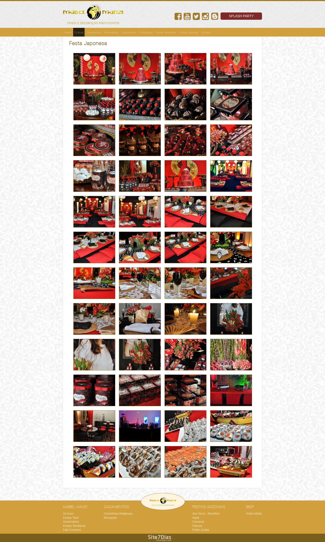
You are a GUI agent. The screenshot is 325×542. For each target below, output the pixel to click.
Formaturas (146, 32)
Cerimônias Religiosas (118, 513)
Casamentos (93, 32)
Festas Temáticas (166, 32)
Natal (195, 517)
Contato (206, 32)
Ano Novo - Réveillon (206, 513)
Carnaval (198, 521)
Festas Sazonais (188, 32)
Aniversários (111, 32)
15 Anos (79, 32)
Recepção (110, 517)
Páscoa (197, 525)
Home (67, 32)
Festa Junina (200, 529)
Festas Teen (71, 517)
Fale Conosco (72, 529)
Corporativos (128, 32)
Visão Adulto (254, 513)
